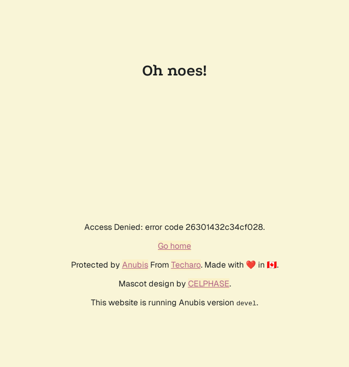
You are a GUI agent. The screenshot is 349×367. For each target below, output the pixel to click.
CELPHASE (208, 283)
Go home (174, 246)
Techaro (186, 264)
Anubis (135, 264)
